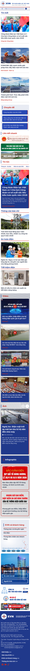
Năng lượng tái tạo (6, 100)
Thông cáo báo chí (10, 211)
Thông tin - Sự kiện (6, 166)
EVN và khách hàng (14, 525)
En (28, 8)
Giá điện (6, 533)
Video (5, 296)
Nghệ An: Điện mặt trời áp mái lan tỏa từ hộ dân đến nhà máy (14, 429)
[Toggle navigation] (2, 8)
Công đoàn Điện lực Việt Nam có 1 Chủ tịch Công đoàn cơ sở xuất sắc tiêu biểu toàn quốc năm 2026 (14, 36)
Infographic (11, 459)
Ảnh (5, 406)
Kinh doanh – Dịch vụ (7, 70)
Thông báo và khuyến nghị (13, 529)
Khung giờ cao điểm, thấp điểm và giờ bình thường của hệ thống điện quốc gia (14, 511)
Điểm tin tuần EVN (18, 166)
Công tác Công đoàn (7, 41)
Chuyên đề (9, 107)
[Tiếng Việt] (15, 3)
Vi (26, 8)
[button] (27, 162)
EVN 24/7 (5, 321)
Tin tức (6, 162)
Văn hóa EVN (10, 571)
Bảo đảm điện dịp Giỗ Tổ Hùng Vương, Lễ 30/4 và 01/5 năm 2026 (13, 485)
